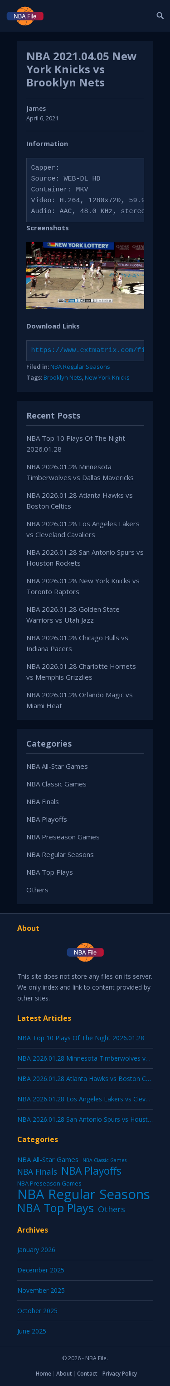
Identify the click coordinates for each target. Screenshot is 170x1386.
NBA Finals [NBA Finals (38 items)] (37, 1171)
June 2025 (31, 1331)
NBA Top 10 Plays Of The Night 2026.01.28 (80, 1038)
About (64, 1373)
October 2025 (37, 1310)
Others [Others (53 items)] (111, 1209)
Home (43, 1373)
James (36, 108)
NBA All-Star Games (57, 766)
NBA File (96, 1358)
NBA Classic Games (56, 783)
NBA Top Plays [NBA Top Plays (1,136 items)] (55, 1207)
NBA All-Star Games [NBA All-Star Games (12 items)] (47, 1159)
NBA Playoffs (46, 819)
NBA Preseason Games (63, 836)
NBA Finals (42, 801)
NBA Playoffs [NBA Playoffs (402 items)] (91, 1171)
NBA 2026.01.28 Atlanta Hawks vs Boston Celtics (89, 1078)
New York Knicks (107, 377)
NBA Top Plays (49, 871)
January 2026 (36, 1249)
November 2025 (41, 1290)
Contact (87, 1373)
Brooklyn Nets (63, 377)
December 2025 (40, 1270)
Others (37, 889)
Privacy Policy (119, 1373)
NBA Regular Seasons (80, 366)
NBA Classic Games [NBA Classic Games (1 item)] (104, 1160)
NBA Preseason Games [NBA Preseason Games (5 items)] (49, 1183)
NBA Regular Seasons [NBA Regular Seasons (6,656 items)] (83, 1194)
